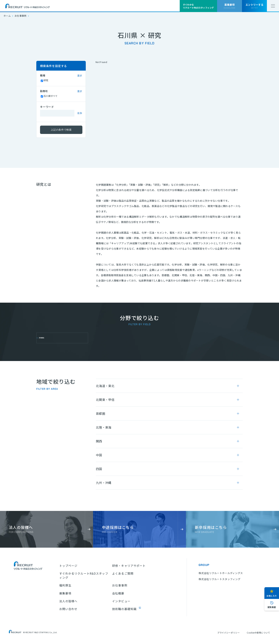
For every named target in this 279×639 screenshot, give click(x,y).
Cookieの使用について (258, 632)
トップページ (68, 566)
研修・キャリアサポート (129, 566)
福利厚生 (65, 585)
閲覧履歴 (272, 607)
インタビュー (121, 601)
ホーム (7, 15)
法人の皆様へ (68, 601)
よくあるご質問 (122, 573)
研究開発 (47, 338)
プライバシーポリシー (228, 632)
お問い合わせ (68, 609)
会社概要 (118, 593)
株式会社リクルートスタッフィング (219, 579)
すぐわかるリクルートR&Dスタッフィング (83, 575)
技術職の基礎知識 (124, 609)
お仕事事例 (21, 16)
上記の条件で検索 (61, 129)
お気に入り (272, 595)
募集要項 (65, 593)
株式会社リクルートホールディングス (221, 573)
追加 (79, 113)
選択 (79, 75)
